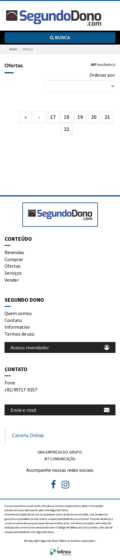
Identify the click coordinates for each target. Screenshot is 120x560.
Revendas (14, 252)
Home (13, 49)
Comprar (14, 259)
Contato (13, 320)
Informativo (17, 327)
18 (66, 117)
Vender (12, 280)
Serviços (13, 273)
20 (93, 117)
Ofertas (13, 266)
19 (80, 117)
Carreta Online (28, 435)
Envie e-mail (60, 409)
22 (66, 129)
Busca (60, 37)
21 (107, 117)
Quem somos (18, 313)
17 (53, 117)
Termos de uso (19, 334)
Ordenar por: (102, 75)
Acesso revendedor (60, 347)
